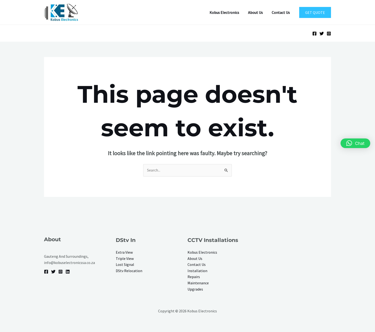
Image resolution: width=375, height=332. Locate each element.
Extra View (124, 252)
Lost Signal (125, 264)
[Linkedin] (68, 271)
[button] (315, 12)
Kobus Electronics (227, 12)
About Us (257, 12)
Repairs (194, 276)
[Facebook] (314, 33)
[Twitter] (322, 33)
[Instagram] (329, 33)
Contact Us (281, 12)
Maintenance (198, 282)
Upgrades (195, 289)
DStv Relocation (129, 270)
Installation (197, 270)
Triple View (125, 258)
